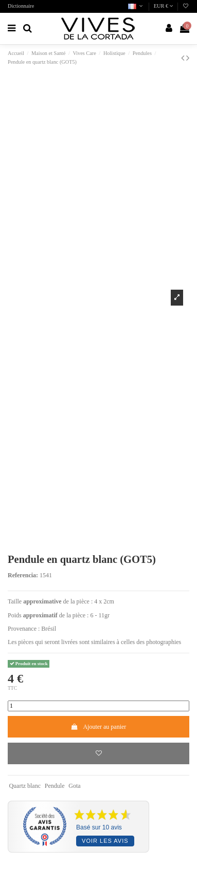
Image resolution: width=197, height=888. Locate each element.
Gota (74, 785)
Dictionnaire (21, 6)
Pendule (55, 785)
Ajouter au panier (99, 726)
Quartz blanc (25, 785)
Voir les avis (105, 841)
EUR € (163, 6)
